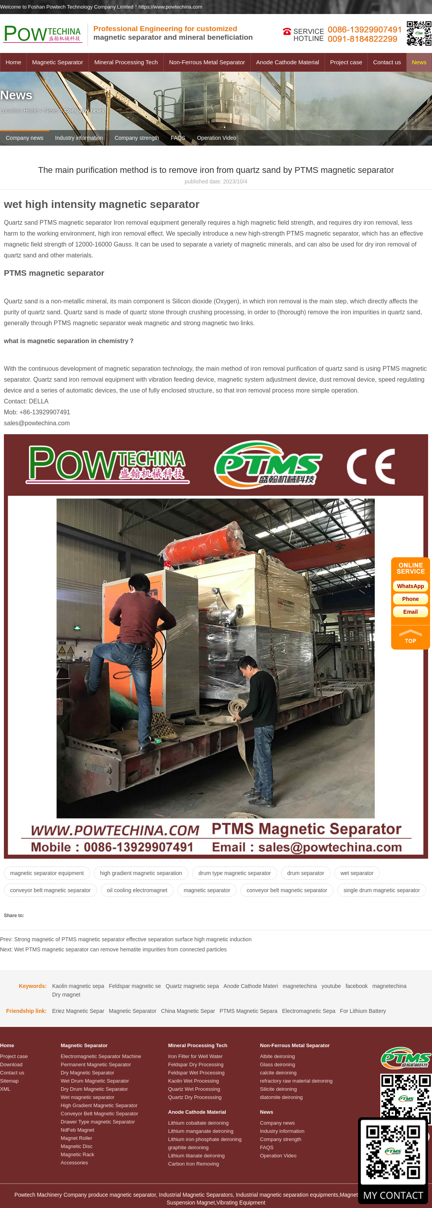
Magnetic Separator (57, 62)
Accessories (74, 1163)
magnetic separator (207, 890)
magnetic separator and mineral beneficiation (173, 33)
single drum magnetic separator (382, 890)
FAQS (178, 138)
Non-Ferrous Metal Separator (207, 62)
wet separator (357, 873)
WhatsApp (410, 586)
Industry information (79, 138)
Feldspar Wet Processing (196, 1073)
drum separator (305, 873)
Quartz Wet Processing (194, 1089)
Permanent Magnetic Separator (96, 1064)
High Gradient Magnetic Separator (99, 1105)
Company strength (136, 138)
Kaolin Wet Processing (193, 1081)
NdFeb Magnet (77, 1130)
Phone (410, 599)
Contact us (387, 62)
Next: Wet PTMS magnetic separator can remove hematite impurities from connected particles (113, 949)
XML (5, 1089)
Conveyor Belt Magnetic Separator (99, 1113)
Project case (346, 62)
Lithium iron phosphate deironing (205, 1139)
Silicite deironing (278, 1089)
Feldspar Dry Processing (195, 1064)
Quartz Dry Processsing (194, 1097)
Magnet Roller (76, 1138)
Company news (25, 138)
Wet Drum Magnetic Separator (95, 1081)
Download (11, 1064)
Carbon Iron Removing (193, 1164)
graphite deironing (188, 1147)
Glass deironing (277, 1064)
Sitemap (9, 1081)
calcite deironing (278, 1073)
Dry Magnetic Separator (87, 1073)
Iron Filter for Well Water (195, 1056)
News (419, 62)
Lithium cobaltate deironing (198, 1123)
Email (410, 612)
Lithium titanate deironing (196, 1156)
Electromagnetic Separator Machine (101, 1056)
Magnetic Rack (77, 1154)
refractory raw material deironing (296, 1081)
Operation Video (216, 138)
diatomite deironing (281, 1097)
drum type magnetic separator (234, 873)
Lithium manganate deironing (201, 1131)
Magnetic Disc (77, 1146)
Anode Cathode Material (287, 62)
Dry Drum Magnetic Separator (94, 1089)
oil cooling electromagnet (137, 890)
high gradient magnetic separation (141, 873)
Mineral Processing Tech (126, 62)
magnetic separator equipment (47, 873)
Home (13, 62)
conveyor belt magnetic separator (50, 890)
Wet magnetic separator (87, 1097)
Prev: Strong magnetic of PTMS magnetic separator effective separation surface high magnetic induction (125, 939)
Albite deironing (277, 1056)
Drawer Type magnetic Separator (98, 1122)
